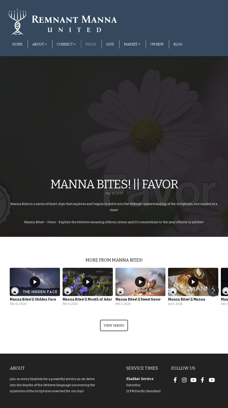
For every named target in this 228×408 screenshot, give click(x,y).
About (39, 44)
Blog (178, 44)
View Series (114, 325)
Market (132, 44)
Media (91, 44)
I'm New (157, 44)
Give (110, 44)
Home (17, 44)
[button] (213, 290)
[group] (35, 288)
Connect (66, 44)
